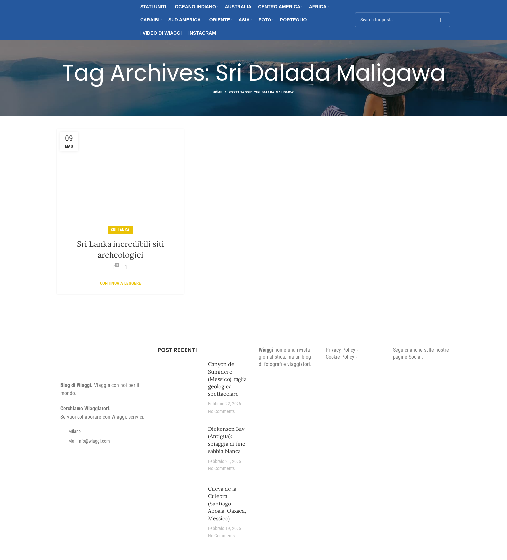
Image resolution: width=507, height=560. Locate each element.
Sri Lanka (120, 230)
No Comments (221, 411)
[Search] (402, 19)
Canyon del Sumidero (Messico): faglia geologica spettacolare (227, 379)
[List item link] (102, 441)
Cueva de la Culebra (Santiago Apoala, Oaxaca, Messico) (227, 503)
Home (217, 92)
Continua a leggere (120, 283)
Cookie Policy (340, 357)
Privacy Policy (340, 350)
